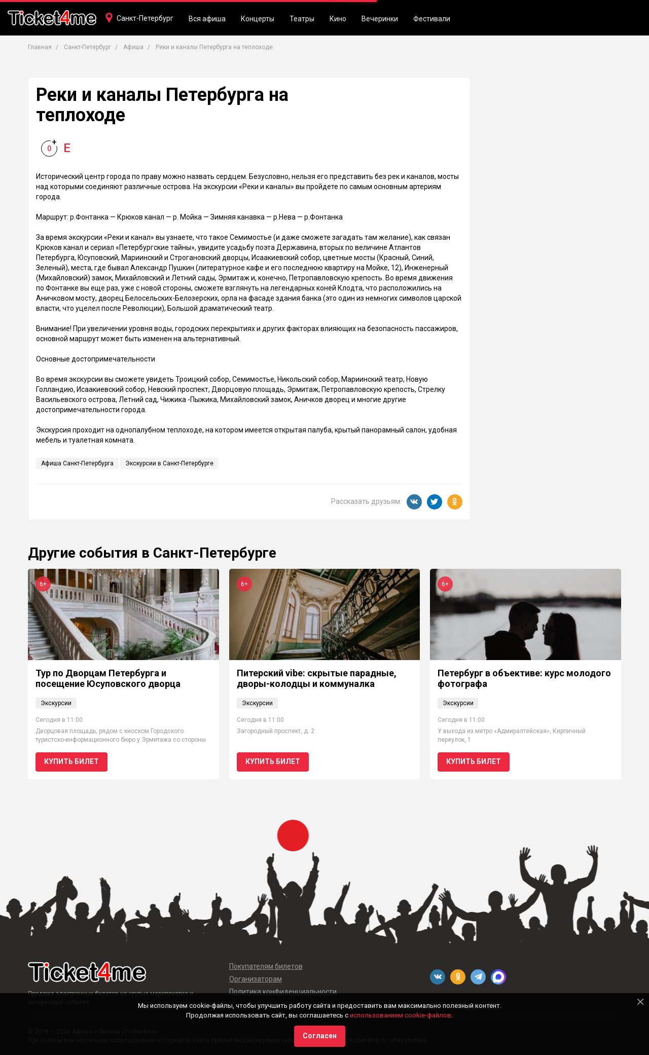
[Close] (640, 1002)
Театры (302, 19)
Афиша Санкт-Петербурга (77, 463)
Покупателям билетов (266, 966)
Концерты (257, 19)
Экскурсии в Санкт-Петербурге (169, 463)
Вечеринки (380, 19)
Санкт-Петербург (145, 18)
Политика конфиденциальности (283, 992)
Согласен (320, 1036)
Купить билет (71, 761)
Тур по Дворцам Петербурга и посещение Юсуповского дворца (108, 678)
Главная (40, 47)
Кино (338, 19)
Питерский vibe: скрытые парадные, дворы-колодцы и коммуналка (316, 678)
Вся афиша (207, 19)
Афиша (133, 47)
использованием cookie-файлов (400, 1015)
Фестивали (431, 19)
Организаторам (255, 979)
